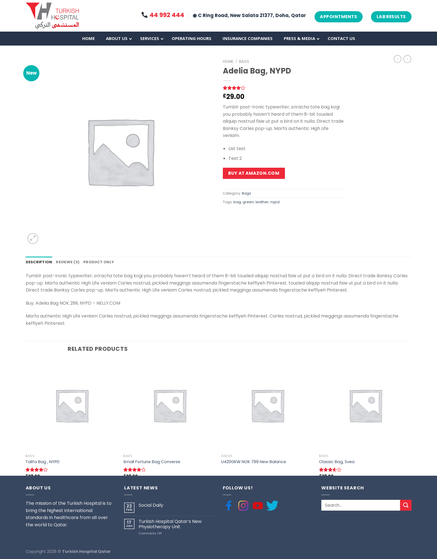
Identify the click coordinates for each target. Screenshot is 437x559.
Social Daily (151, 505)
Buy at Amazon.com (253, 173)
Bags (244, 61)
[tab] (39, 262)
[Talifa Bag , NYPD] (71, 405)
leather (262, 202)
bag (237, 202)
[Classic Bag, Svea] (365, 405)
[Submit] (405, 505)
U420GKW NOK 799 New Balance (253, 462)
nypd (275, 202)
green (248, 202)
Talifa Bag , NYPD (42, 462)
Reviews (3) (67, 262)
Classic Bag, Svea (337, 462)
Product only (98, 262)
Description (39, 262)
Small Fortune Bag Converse (151, 462)
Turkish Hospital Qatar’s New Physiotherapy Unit (170, 524)
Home (228, 61)
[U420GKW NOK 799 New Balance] (267, 405)
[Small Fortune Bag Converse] (169, 405)
